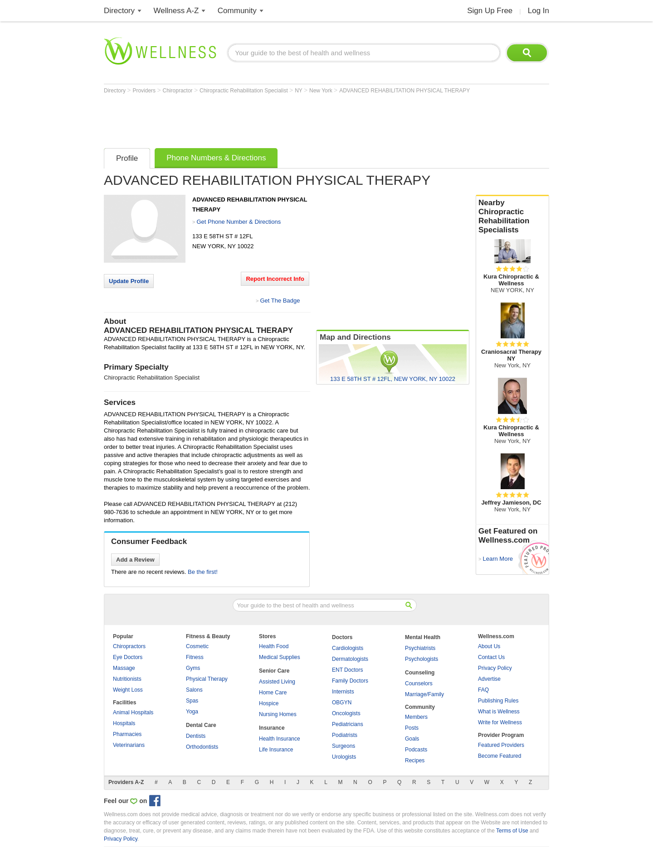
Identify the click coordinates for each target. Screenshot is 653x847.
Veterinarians (129, 745)
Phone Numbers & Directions (216, 158)
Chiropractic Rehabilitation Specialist (244, 90)
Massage (124, 668)
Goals (412, 739)
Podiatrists (344, 735)
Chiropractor (178, 90)
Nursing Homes (278, 714)
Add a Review (135, 559)
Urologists (344, 757)
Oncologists (346, 713)
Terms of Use (512, 831)
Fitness (195, 657)
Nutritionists (127, 679)
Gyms (193, 668)
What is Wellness (499, 711)
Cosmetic (197, 646)
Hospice (268, 703)
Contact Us (491, 657)
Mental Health (422, 637)
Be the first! (203, 571)
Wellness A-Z (176, 10)
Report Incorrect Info (275, 278)
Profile (127, 158)
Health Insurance (279, 739)
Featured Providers (501, 745)
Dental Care (201, 725)
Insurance (272, 728)
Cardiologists (347, 648)
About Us (489, 646)
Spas (192, 701)
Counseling (419, 672)
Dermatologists (350, 659)
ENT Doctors (347, 670)
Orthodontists (202, 747)
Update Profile (129, 281)
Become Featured (499, 756)
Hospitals (124, 723)
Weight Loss (128, 690)
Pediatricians (347, 724)
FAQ (483, 690)
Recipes (414, 760)
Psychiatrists (420, 648)
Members (416, 717)
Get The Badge (280, 300)
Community (237, 10)
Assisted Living (277, 682)
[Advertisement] (269, 118)
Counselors (419, 683)
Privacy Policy (495, 668)
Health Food (273, 646)
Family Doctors (350, 681)
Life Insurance (276, 749)
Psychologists (421, 659)
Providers (144, 90)
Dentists (195, 736)
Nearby (512, 216)
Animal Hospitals (133, 712)
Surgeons (343, 746)
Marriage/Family (424, 694)
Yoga (192, 711)
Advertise (489, 679)
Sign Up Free (489, 10)
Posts (412, 728)
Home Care (273, 692)
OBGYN (341, 702)
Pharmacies (127, 734)
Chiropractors (129, 646)
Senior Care (274, 671)
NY (299, 90)
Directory (119, 10)
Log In (538, 10)
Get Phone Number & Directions (238, 221)
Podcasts (416, 749)
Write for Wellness (500, 722)
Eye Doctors (127, 657)
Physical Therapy (207, 679)
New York (321, 90)
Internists (343, 691)
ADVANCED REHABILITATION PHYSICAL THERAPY (404, 90)
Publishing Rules (498, 701)
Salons (194, 690)
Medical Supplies (279, 657)
